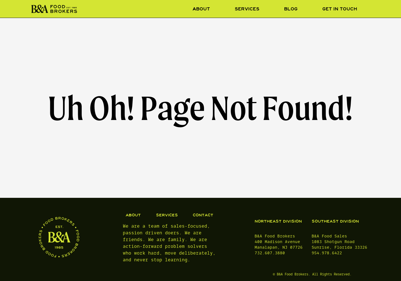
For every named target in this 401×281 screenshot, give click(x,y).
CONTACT (203, 215)
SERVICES (167, 215)
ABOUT (133, 215)
